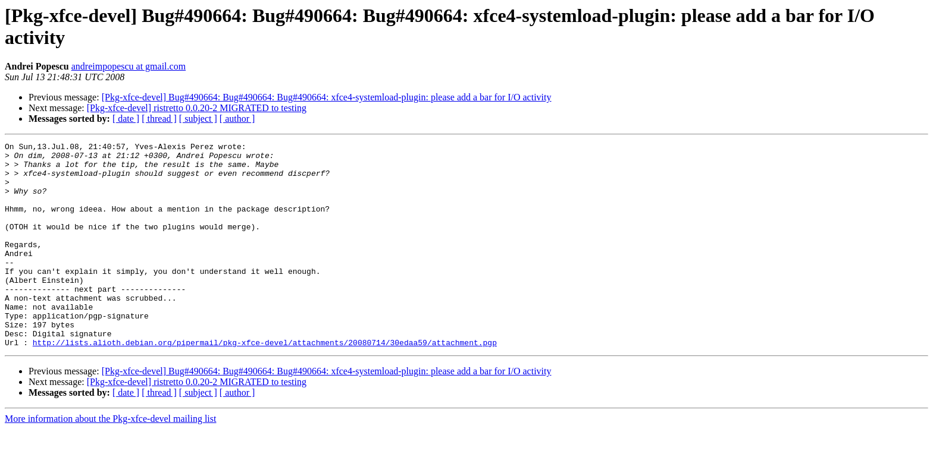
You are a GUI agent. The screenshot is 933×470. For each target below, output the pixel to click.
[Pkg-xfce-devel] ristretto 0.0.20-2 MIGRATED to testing (196, 108)
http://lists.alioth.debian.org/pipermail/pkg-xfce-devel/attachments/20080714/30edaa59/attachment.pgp (265, 383)
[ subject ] (198, 118)
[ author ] (237, 118)
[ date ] (125, 118)
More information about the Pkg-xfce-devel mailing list (110, 460)
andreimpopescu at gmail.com (128, 66)
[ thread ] (159, 118)
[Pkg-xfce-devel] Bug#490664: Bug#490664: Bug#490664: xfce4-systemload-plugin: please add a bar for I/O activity (327, 97)
